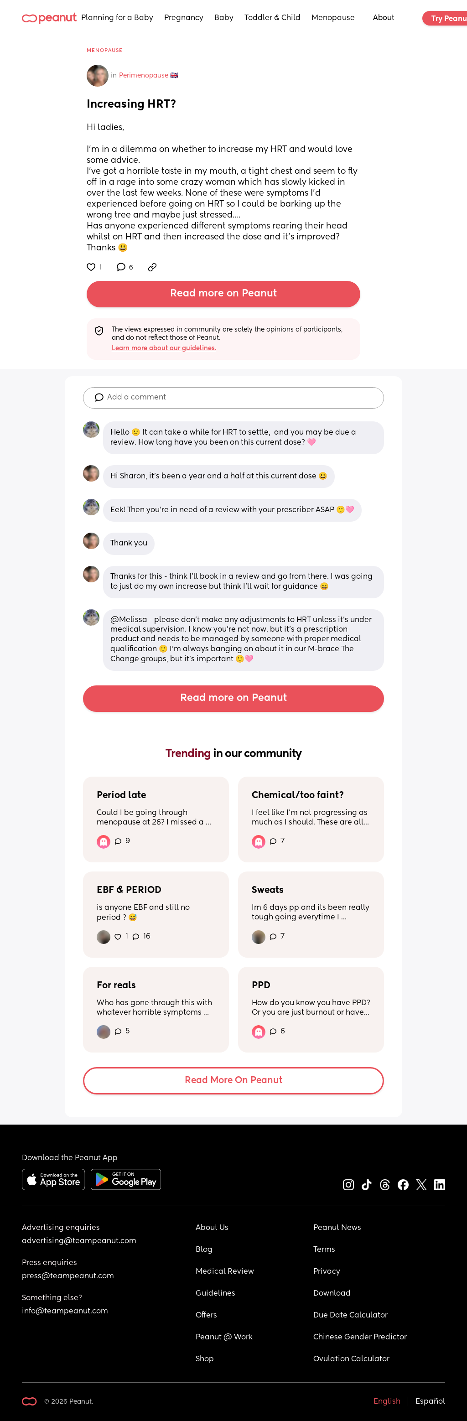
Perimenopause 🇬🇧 (148, 76)
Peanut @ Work (224, 1337)
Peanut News (337, 1228)
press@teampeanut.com (68, 1276)
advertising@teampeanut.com (79, 1241)
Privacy (326, 1272)
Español (430, 1401)
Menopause (333, 18)
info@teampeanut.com (65, 1311)
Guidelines (215, 1293)
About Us (212, 1228)
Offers (206, 1315)
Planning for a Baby (117, 18)
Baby (224, 18)
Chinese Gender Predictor (360, 1337)
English (387, 1401)
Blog (204, 1250)
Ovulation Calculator (351, 1359)
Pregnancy (183, 18)
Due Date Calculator (350, 1315)
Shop (205, 1359)
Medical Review (225, 1272)
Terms (324, 1250)
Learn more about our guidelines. (164, 348)
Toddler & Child (272, 18)
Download (332, 1293)
